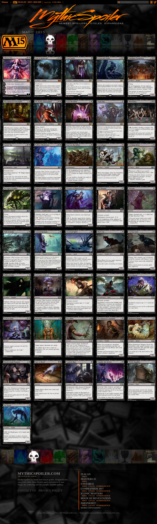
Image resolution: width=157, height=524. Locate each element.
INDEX (84, 476)
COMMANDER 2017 (92, 488)
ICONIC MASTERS (92, 493)
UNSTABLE (87, 484)
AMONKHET (88, 503)
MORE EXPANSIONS (90, 508)
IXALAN (85, 474)
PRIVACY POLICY (51, 490)
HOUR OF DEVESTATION (96, 498)
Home (5, 2)
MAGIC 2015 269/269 (29, 2)
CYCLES (91, 486)
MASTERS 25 (88, 479)
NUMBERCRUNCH (103, 486)
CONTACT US (28, 490)
